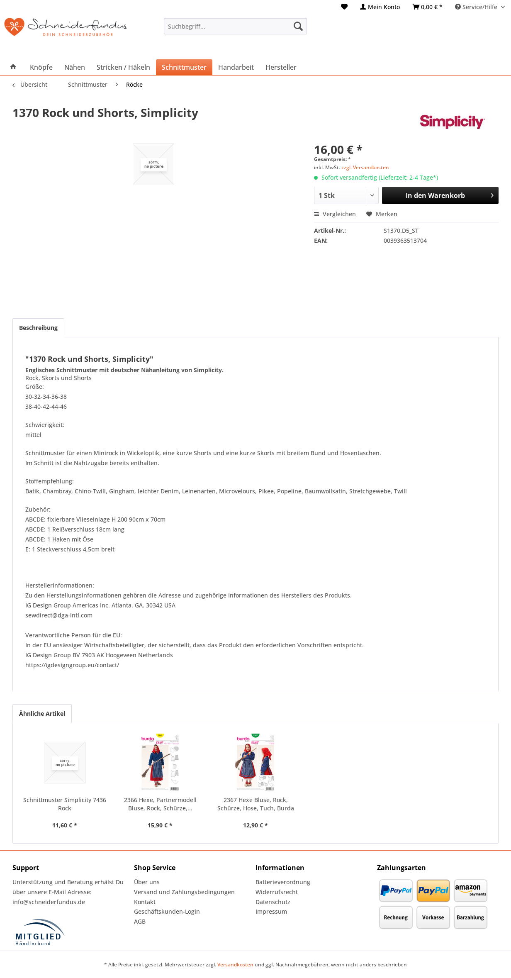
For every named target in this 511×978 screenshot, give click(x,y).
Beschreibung (38, 328)
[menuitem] (344, 7)
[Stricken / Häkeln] (123, 67)
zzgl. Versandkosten (365, 167)
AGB (140, 921)
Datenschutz (273, 902)
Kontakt (145, 902)
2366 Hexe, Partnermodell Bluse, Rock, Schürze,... (160, 804)
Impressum (271, 911)
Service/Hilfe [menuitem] (477, 7)
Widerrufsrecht (277, 892)
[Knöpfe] (41, 67)
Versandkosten (235, 964)
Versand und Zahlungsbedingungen (184, 892)
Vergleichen (335, 214)
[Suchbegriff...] (235, 26)
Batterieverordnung (283, 882)
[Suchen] (298, 26)
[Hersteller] (281, 67)
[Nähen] (74, 67)
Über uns (147, 882)
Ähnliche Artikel (42, 713)
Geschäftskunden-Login (167, 911)
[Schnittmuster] (184, 67)
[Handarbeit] (236, 67)
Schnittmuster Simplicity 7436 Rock (64, 804)
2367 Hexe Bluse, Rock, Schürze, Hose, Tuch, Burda (255, 804)
